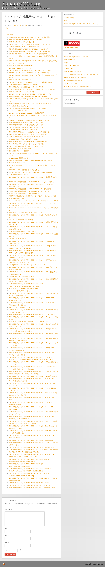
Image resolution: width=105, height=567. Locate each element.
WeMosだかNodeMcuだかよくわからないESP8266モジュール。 (29, 134)
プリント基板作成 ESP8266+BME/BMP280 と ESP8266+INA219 (30, 172)
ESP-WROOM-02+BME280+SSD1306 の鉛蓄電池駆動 (26, 113)
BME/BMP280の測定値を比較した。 (20, 158)
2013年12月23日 (16, 25)
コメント (8, 509)
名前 (6, 528)
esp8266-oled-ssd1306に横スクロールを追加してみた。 (27, 146)
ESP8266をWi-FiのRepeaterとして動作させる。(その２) (27, 127)
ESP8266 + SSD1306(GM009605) (20, 148)
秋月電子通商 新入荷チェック (73, 80)
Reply (6, 28)
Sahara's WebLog (22, 4)
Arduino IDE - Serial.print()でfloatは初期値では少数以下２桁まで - (30, 321)
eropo (66, 62)
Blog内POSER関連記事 (71, 65)
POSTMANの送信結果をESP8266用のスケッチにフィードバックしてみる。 (33, 196)
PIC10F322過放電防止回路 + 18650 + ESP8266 (24, 193)
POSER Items (68, 68)
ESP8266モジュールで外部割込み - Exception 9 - (24, 84)
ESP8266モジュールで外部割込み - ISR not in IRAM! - (26, 87)
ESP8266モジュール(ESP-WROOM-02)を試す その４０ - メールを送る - (32, 314)
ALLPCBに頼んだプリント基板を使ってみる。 (24, 139)
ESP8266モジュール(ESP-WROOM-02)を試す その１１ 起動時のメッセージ (33, 447)
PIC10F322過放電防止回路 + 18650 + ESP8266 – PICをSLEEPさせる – (32, 182)
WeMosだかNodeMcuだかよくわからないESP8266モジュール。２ (30, 120)
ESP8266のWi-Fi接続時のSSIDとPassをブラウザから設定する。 (30, 108)
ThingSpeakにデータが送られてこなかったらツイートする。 (28, 265)
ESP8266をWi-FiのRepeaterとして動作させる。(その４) (27, 122)
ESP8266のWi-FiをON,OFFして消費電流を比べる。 (25, 47)
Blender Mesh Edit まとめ (72, 71)
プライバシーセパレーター (17, 238)
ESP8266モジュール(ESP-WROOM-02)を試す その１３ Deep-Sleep (31, 440)
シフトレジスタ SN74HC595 (18, 110)
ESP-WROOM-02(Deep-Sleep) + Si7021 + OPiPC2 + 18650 (28, 96)
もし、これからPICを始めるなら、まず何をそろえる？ (82, 74)
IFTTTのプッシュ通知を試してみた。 (21, 307)
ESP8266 (10, 34)
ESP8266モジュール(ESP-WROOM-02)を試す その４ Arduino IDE (30, 483)
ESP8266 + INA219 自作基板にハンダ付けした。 (24, 170)
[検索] (82, 33)
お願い (66, 21)
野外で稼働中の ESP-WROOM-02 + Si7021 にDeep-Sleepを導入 (29, 51)
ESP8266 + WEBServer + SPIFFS (20, 68)
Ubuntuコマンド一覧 (71, 83)
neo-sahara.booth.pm (71, 47)
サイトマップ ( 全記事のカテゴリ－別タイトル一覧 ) (81, 24)
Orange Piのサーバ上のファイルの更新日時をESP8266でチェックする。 (32, 44)
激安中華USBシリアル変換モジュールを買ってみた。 (26, 212)
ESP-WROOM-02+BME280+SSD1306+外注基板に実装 (26, 137)
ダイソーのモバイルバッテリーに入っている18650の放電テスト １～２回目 (33, 201)
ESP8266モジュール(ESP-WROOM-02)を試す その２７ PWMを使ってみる (33, 376)
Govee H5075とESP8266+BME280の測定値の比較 (25, 39)
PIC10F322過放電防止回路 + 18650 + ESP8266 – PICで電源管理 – (30, 189)
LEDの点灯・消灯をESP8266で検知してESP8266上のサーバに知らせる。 (33, 89)
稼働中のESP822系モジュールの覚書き (21, 92)
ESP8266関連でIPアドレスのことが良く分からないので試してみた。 (31, 70)
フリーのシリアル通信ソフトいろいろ (21, 220)
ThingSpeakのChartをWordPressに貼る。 (22, 276)
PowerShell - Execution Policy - (19, 106)
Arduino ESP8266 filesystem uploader (21, 65)
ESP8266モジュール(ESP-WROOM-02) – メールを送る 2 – (28, 141)
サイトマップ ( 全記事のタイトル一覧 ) (76, 56)
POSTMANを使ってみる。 (17, 198)
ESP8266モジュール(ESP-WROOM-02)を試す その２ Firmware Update (32, 487)
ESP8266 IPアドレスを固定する (19, 151)
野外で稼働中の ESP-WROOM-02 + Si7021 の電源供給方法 (28, 54)
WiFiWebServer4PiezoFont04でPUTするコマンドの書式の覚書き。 (30, 37)
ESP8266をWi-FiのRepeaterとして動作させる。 (24, 129)
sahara (25, 25)
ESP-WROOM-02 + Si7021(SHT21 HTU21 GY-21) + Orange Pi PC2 (30, 103)
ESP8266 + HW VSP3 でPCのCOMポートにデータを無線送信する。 (31, 82)
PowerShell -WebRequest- (17, 163)
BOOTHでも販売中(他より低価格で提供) (77, 86)
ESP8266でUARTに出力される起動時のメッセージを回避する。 (29, 132)
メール (7, 535)
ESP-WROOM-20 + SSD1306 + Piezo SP (22, 80)
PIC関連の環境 (69, 18)
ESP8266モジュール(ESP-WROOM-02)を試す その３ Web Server (30, 485)
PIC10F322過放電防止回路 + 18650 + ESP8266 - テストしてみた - (30, 191)
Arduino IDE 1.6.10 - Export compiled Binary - (23, 288)
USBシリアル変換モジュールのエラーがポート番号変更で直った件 (30, 160)
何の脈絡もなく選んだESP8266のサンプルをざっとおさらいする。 (30, 73)
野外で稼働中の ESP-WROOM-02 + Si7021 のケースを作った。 (29, 49)
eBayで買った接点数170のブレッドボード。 (23, 231)
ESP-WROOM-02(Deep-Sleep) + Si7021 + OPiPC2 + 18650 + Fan (30, 94)
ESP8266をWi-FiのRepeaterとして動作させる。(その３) (27, 125)
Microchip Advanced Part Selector (75, 77)
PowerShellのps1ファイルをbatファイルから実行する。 (27, 144)
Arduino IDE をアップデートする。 (20, 291)
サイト (7, 542)
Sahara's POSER (69, 59)
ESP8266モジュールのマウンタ (19, 174)
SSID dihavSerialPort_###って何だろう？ (22, 42)
